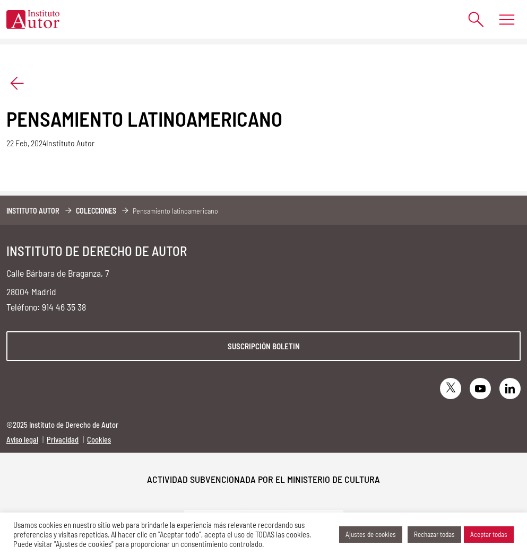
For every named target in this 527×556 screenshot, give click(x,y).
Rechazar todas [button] (434, 534)
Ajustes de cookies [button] (370, 534)
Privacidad (63, 439)
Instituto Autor (32, 210)
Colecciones (96, 210)
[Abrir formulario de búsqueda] (471, 19)
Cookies (99, 439)
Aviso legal (22, 439)
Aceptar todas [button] (488, 534)
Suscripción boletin (264, 346)
